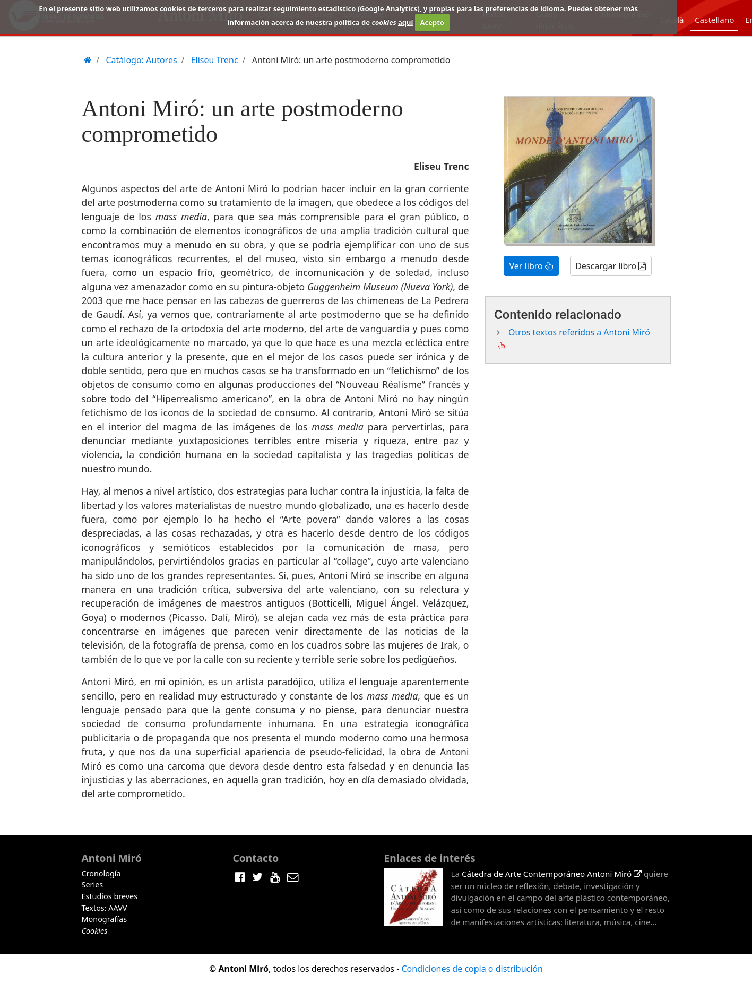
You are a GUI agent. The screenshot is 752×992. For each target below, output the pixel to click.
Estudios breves (110, 896)
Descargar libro (610, 266)
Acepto (432, 22)
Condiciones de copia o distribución (471, 968)
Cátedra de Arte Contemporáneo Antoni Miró (552, 873)
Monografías (104, 919)
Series (92, 884)
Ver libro (531, 266)
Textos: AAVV (104, 908)
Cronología (101, 873)
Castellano (714, 19)
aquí (405, 22)
